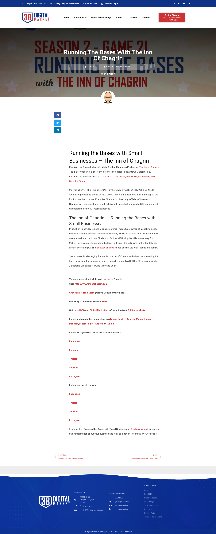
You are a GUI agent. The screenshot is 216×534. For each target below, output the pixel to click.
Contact (146, 17)
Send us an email (139, 429)
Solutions (80, 17)
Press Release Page (101, 17)
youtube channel (105, 247)
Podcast (120, 17)
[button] (57, 115)
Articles (133, 17)
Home (66, 17)
